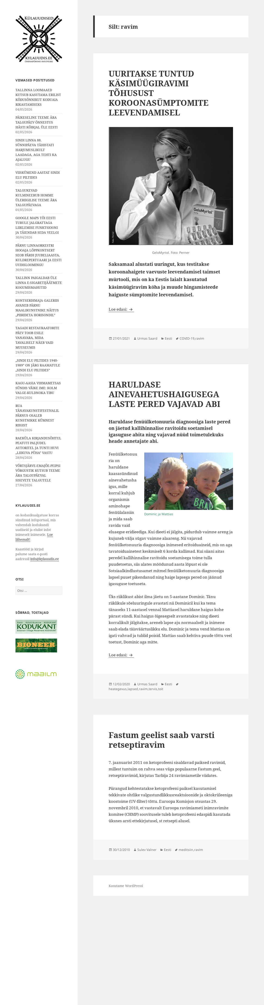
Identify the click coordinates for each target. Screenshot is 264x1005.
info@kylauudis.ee (44, 559)
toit (160, 689)
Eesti (168, 338)
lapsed (133, 689)
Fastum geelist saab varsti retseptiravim (162, 739)
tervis (153, 689)
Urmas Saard (147, 338)
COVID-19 (187, 338)
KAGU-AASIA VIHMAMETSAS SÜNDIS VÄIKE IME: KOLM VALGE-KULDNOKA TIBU (38, 388)
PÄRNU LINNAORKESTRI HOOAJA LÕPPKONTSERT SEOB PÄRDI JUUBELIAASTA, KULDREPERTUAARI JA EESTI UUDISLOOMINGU (38, 255)
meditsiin (186, 849)
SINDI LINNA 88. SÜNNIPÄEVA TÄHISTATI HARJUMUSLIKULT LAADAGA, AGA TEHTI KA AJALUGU (36, 150)
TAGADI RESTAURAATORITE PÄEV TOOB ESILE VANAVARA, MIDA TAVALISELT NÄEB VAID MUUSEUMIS (37, 338)
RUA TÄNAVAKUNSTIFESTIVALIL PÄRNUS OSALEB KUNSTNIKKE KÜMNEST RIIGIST (37, 415)
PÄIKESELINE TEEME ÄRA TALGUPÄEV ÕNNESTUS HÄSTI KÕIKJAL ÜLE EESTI (36, 122)
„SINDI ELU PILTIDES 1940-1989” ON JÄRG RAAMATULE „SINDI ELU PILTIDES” (37, 365)
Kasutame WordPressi (126, 886)
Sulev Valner (147, 849)
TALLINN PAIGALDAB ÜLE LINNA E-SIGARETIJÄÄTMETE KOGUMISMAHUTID (38, 283)
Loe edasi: (121, 309)
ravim (199, 338)
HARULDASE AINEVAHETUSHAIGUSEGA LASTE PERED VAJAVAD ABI (164, 394)
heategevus (118, 689)
